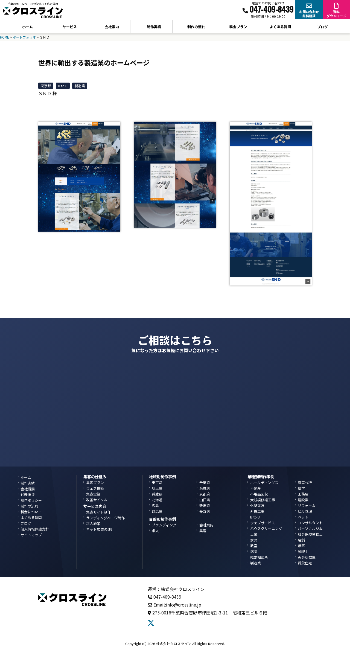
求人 (155, 530)
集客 (202, 530)
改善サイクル (96, 499)
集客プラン (95, 482)
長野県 (204, 511)
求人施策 (93, 523)
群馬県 (157, 511)
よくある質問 (280, 26)
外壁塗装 (257, 505)
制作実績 (154, 26)
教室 (253, 545)
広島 (155, 505)
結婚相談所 (259, 557)
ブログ (322, 26)
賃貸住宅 (305, 563)
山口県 (204, 499)
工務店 (303, 494)
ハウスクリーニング (266, 528)
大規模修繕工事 (262, 499)
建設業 (303, 499)
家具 (253, 540)
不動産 (255, 488)
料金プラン (238, 26)
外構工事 (257, 511)
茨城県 (204, 488)
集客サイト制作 (98, 512)
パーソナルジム (310, 528)
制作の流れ (196, 26)
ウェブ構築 (95, 488)
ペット (303, 517)
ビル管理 (305, 511)
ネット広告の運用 (100, 529)
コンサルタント (310, 522)
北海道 (157, 499)
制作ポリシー (31, 500)
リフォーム (307, 505)
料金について (31, 511)
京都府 (204, 494)
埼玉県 (157, 488)
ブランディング (164, 524)
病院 (253, 551)
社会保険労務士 (310, 534)
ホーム (27, 26)
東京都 (45, 85)
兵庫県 (157, 494)
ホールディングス (264, 482)
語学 (301, 488)
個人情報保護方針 (35, 529)
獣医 (301, 545)
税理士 (303, 551)
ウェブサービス (262, 522)
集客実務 (93, 494)
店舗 (301, 540)
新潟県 (204, 505)
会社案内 (206, 524)
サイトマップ (31, 534)
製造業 (79, 85)
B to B (63, 85)
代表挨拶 (28, 494)
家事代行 (305, 482)
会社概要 (28, 488)
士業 (253, 534)
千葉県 (204, 482)
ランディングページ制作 (105, 517)
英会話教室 (307, 557)
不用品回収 (259, 494)
